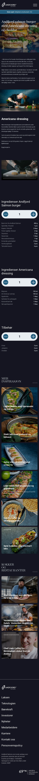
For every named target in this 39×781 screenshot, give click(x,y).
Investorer (7, 715)
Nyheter (5, 721)
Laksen (5, 697)
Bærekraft (7, 709)
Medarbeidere (9, 727)
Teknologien (8, 703)
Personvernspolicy (11, 745)
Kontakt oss (8, 739)
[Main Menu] (35, 5)
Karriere (5, 733)
